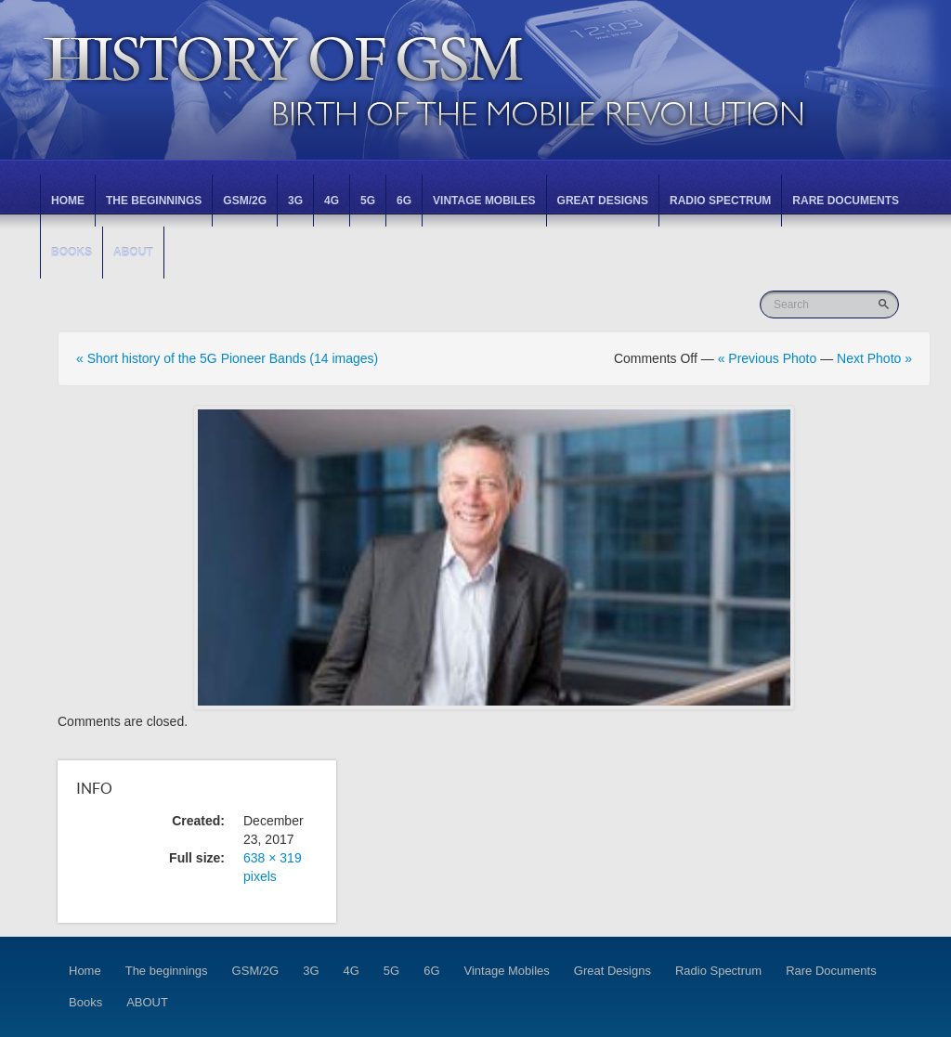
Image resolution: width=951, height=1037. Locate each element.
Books (71, 252)
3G (295, 200)
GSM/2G (245, 200)
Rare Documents (845, 200)
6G (404, 200)
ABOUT (133, 252)
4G (331, 200)
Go (885, 304)
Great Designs (602, 200)
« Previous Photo (767, 358)
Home (68, 200)
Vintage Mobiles (484, 200)
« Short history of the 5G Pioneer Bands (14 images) (227, 358)
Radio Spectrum (720, 200)
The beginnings (154, 200)
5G (367, 200)
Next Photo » (874, 358)
